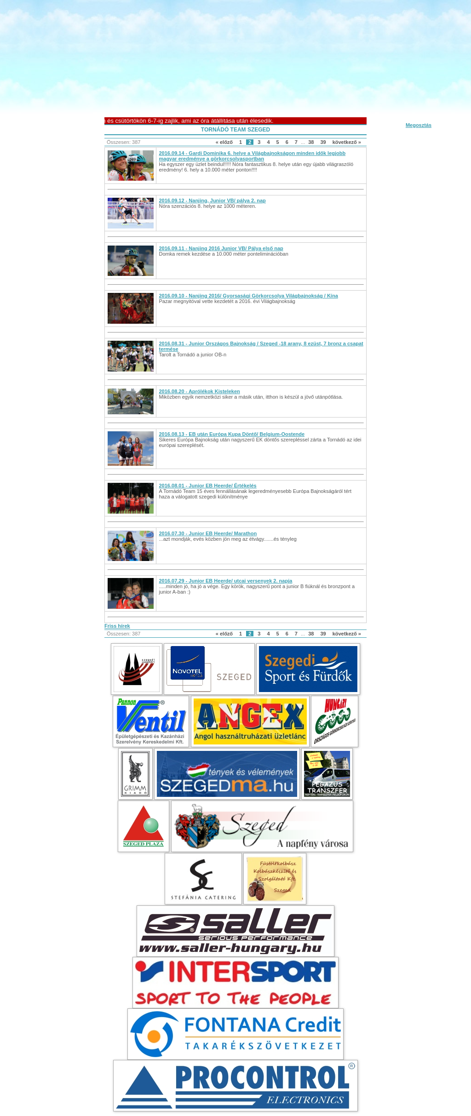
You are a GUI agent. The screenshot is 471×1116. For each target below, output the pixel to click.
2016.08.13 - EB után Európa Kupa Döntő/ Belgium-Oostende (232, 434)
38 (311, 142)
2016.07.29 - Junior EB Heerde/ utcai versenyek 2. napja (226, 581)
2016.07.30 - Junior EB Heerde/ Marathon (208, 533)
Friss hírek (117, 626)
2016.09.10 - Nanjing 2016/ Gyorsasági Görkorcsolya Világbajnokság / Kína (248, 295)
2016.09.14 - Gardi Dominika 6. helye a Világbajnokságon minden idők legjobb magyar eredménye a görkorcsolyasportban (252, 155)
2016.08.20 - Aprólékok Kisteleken (199, 391)
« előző (224, 142)
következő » (347, 142)
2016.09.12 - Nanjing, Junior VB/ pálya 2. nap (212, 200)
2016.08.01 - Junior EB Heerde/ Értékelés (208, 485)
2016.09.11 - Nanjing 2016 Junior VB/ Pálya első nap (221, 248)
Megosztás (418, 125)
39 (323, 142)
